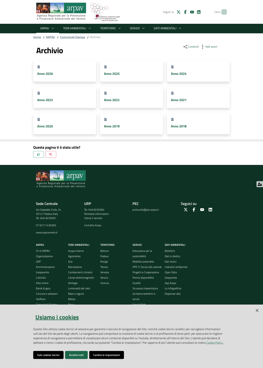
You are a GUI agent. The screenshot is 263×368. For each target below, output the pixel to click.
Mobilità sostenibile (143, 262)
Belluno (104, 251)
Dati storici (170, 262)
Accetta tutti (76, 355)
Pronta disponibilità (143, 278)
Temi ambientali (77, 28)
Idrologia (72, 283)
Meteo (71, 299)
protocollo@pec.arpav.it (146, 210)
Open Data (171, 272)
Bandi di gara (43, 288)
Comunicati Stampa (72, 37)
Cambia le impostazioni (106, 355)
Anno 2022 (112, 99)
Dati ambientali (168, 28)
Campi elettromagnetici (81, 278)
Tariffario (40, 299)
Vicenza (104, 283)
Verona (104, 278)
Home (37, 37)
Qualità (137, 283)
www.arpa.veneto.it (47, 232)
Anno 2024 (179, 73)
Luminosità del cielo (79, 288)
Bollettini (170, 251)
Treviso (104, 267)
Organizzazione (44, 256)
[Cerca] (223, 12)
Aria (70, 262)
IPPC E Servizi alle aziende (147, 267)
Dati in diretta (172, 256)
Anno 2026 (45, 73)
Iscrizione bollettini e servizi (144, 296)
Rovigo (104, 262)
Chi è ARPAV (43, 251)
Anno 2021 (179, 99)
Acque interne (76, 251)
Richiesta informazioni (96, 214)
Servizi (138, 28)
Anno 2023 (45, 99)
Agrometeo (74, 256)
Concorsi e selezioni (47, 294)
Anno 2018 (179, 126)
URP (38, 262)
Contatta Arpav (92, 225)
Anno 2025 (112, 73)
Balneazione (75, 267)
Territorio (111, 28)
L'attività (41, 278)
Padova (104, 256)
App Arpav (170, 283)
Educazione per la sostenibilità (142, 253)
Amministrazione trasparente (45, 269)
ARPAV (47, 28)
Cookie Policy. (214, 342)
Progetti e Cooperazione (146, 272)
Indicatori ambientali (176, 267)
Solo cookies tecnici (48, 355)
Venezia (104, 272)
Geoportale (171, 278)
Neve (71, 304)
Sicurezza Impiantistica (145, 288)
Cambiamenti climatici (80, 272)
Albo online (42, 283)
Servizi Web (139, 304)
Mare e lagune (76, 294)
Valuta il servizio (93, 218)
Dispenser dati (172, 294)
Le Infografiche (173, 288)
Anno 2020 (45, 126)
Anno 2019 (112, 126)
